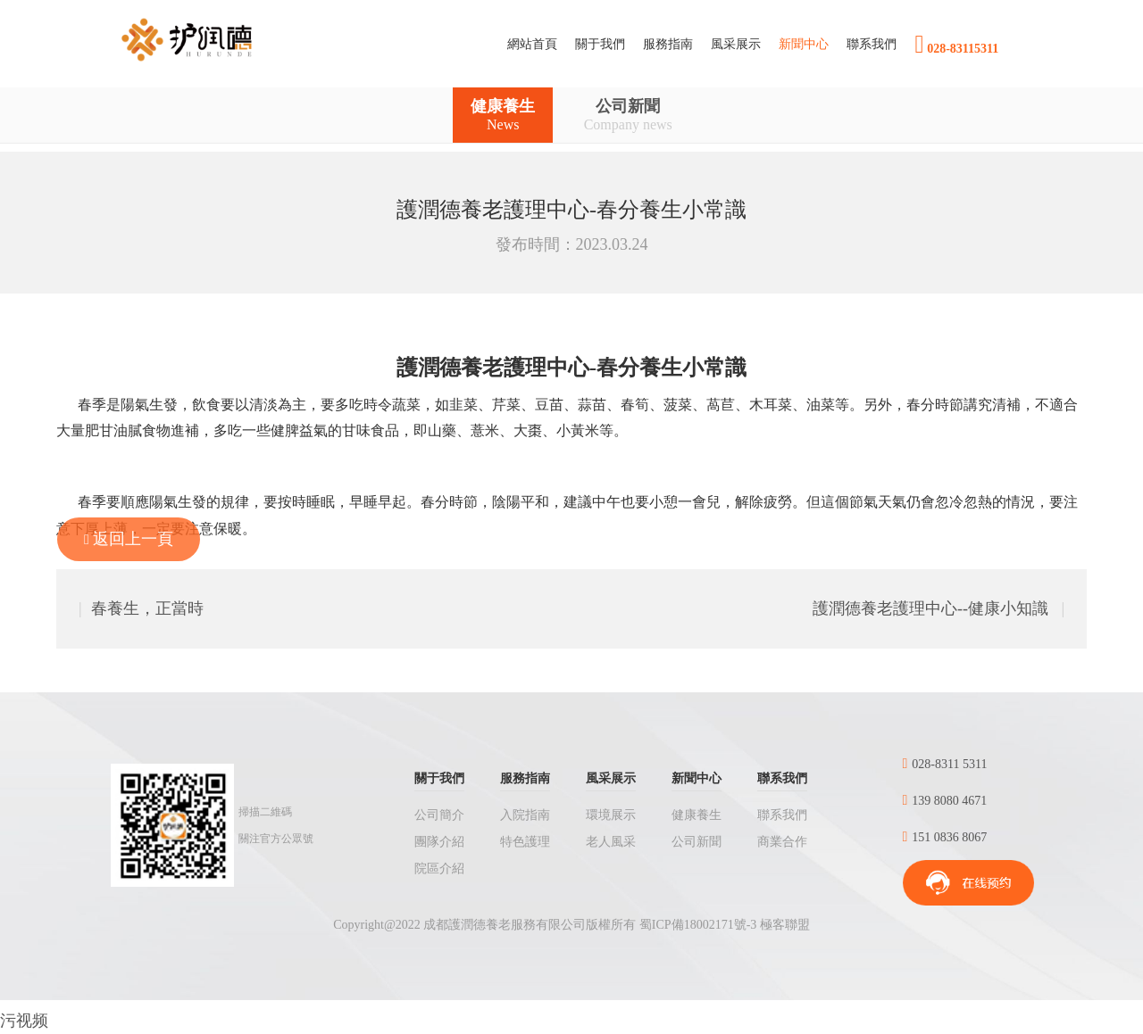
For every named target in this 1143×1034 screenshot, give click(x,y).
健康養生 (503, 115)
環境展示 (611, 815)
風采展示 (611, 778)
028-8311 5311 (945, 764)
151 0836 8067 (945, 837)
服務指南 (525, 778)
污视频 (24, 1021)
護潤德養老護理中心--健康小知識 (938, 608)
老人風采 (611, 841)
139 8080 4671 (945, 800)
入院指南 (525, 815)
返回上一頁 (128, 539)
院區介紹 (439, 868)
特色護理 (525, 841)
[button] (600, 44)
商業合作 (782, 841)
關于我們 (439, 778)
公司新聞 (628, 115)
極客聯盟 (785, 924)
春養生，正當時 (141, 608)
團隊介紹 (439, 841)
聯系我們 (782, 778)
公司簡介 (439, 815)
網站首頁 (536, 43)
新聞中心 (697, 778)
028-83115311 (956, 44)
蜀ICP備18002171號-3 (697, 924)
